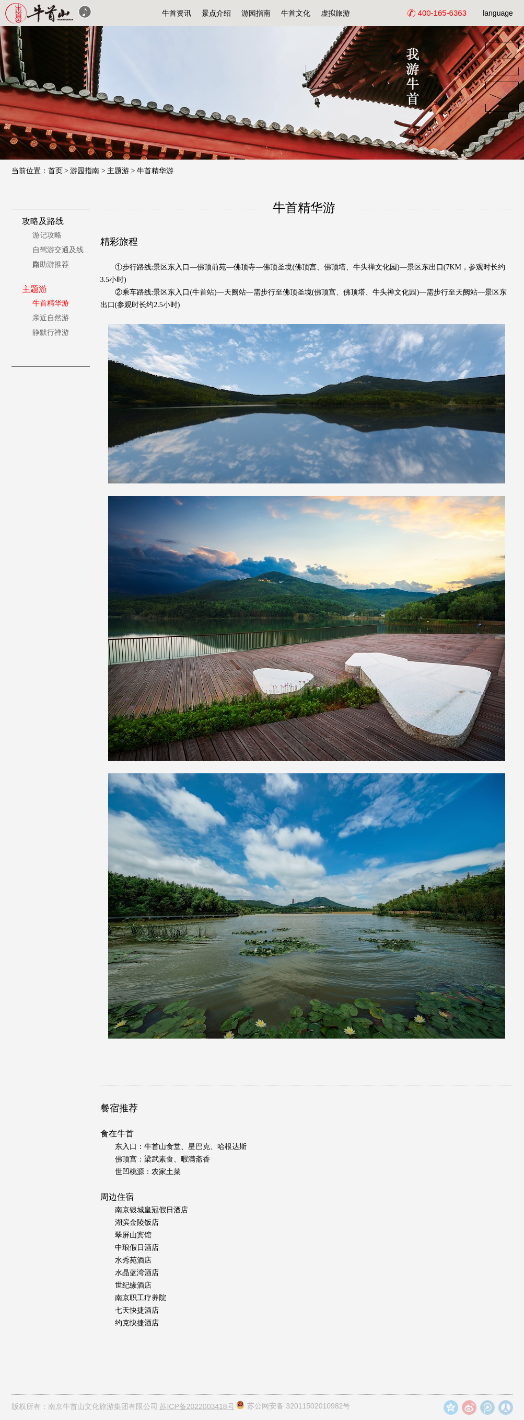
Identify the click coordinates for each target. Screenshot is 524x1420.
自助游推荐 (50, 264)
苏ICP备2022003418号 (196, 1406)
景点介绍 (216, 13)
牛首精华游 (155, 171)
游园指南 (256, 13)
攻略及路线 (43, 221)
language (498, 13)
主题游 (118, 171)
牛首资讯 (176, 13)
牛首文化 (295, 13)
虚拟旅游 (335, 13)
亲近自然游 (50, 318)
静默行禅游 (50, 332)
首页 (55, 171)
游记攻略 (47, 235)
